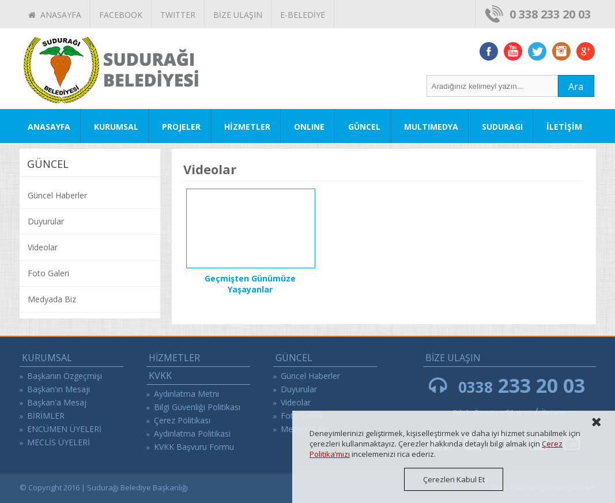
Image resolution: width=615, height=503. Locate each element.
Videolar (43, 247)
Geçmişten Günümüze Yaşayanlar (250, 284)
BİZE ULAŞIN (237, 14)
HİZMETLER (247, 126)
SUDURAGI (502, 126)
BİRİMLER (46, 415)
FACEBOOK (120, 14)
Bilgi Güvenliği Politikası (197, 406)
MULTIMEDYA (431, 126)
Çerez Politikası (182, 420)
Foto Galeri (48, 273)
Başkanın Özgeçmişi (64, 375)
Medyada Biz (52, 299)
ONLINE (309, 126)
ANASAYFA (54, 14)
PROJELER (181, 126)
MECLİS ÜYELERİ (58, 442)
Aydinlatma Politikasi (192, 433)
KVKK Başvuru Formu (194, 446)
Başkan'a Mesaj (56, 402)
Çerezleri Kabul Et (454, 479)
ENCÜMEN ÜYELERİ (64, 428)
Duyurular (46, 221)
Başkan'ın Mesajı (58, 389)
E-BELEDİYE (302, 14)
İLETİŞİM (564, 126)
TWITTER (177, 14)
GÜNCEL (364, 126)
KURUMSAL (116, 126)
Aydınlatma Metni (186, 393)
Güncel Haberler (57, 195)
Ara (575, 86)
